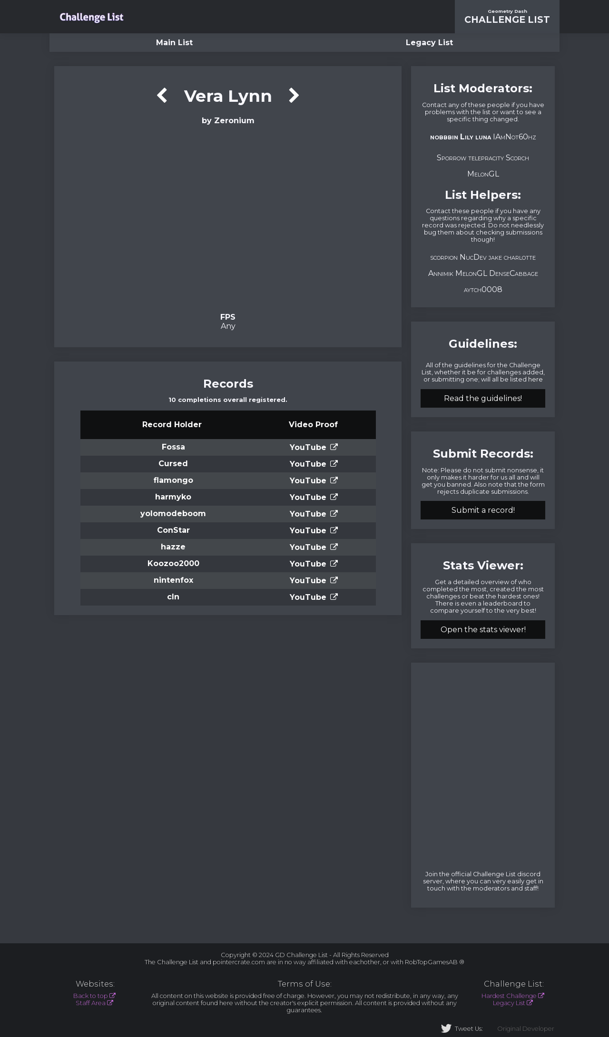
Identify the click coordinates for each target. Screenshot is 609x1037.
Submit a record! (483, 510)
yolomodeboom (173, 513)
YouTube (308, 447)
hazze (173, 546)
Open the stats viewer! (483, 629)
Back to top (90, 995)
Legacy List (429, 42)
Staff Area (91, 1003)
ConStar (173, 530)
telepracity (486, 157)
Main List (174, 42)
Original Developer (525, 1028)
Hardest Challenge (509, 995)
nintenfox (173, 580)
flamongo (173, 480)
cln (173, 596)
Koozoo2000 (173, 563)
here (535, 379)
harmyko (173, 496)
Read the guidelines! (483, 398)
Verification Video (228, 218)
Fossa (173, 446)
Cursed (173, 463)
